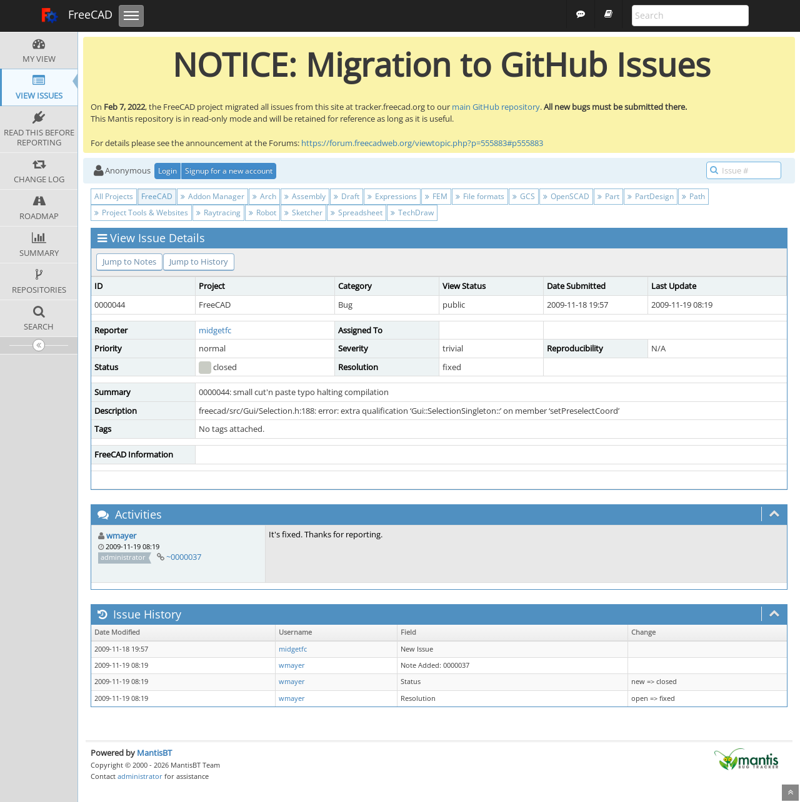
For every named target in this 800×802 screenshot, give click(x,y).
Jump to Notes (129, 261)
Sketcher (303, 212)
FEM (436, 196)
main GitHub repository (496, 106)
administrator (140, 776)
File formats (480, 196)
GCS (523, 196)
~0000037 (183, 556)
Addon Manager (212, 196)
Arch (264, 196)
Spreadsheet (356, 212)
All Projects (113, 196)
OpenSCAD (566, 196)
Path (693, 196)
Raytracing (218, 212)
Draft (346, 196)
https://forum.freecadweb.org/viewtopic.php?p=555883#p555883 (422, 143)
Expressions (392, 196)
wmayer (121, 535)
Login (167, 170)
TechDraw (412, 212)
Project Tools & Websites (141, 212)
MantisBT (154, 752)
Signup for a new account (228, 170)
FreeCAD (76, 15)
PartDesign (651, 196)
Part (608, 196)
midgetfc (215, 330)
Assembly (305, 196)
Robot (262, 212)
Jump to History (198, 261)
